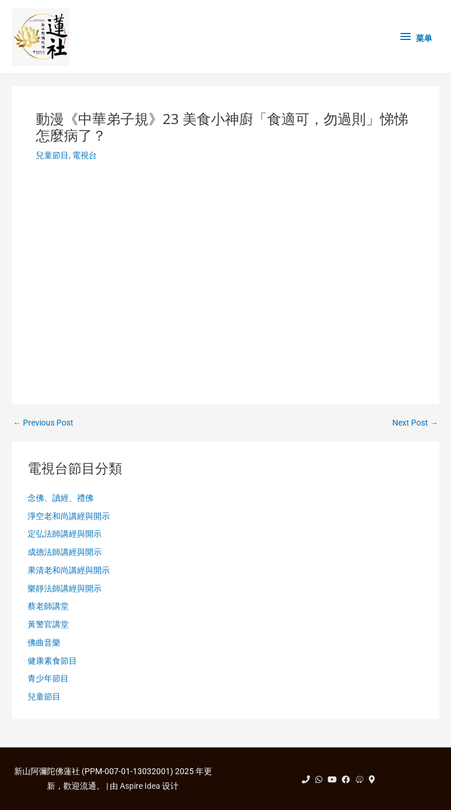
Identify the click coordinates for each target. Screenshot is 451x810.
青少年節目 (48, 678)
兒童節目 (52, 155)
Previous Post (43, 423)
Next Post (415, 423)
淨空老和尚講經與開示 (69, 516)
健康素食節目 (52, 660)
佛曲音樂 (44, 642)
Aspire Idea (140, 786)
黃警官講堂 (48, 624)
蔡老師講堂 (48, 606)
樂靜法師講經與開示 (65, 588)
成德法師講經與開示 (65, 552)
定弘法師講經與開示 (65, 533)
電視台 (84, 155)
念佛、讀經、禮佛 (60, 498)
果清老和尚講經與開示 (69, 570)
